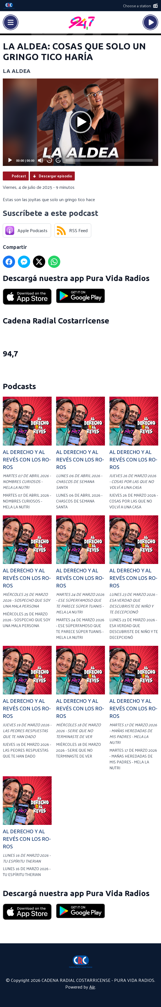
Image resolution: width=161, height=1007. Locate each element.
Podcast (19, 176)
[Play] (10, 160)
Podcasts (19, 386)
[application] (80, 122)
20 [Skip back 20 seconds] (49, 160)
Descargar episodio (55, 176)
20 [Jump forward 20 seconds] (58, 160)
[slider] (109, 160)
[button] (80, 122)
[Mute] (40, 160)
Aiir (92, 987)
